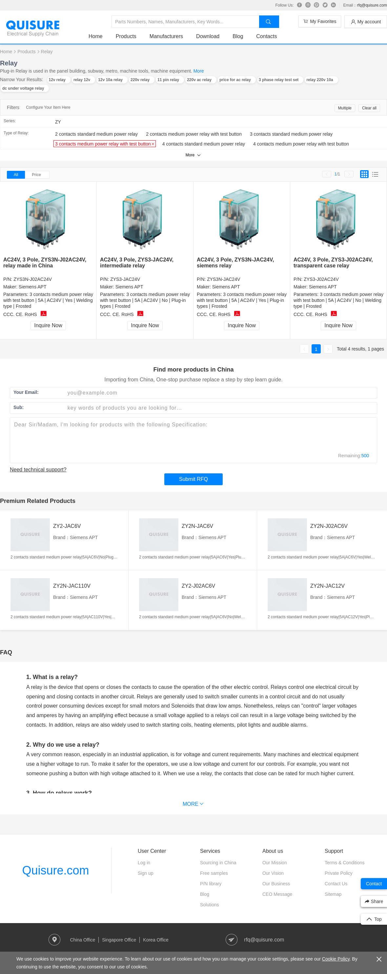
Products (126, 36)
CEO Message (277, 894)
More (199, 71)
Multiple (345, 108)
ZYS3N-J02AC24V (32, 279)
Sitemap (333, 894)
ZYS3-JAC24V (125, 279)
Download (207, 36)
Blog (238, 36)
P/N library (210, 883)
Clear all (369, 108)
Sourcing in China (218, 862)
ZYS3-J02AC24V (321, 279)
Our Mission (274, 862)
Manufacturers (166, 36)
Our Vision (273, 873)
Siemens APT (33, 286)
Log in (144, 862)
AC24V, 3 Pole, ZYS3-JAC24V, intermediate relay (136, 262)
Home (96, 36)
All (16, 174)
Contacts (266, 36)
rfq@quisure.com (372, 5)
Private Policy (339, 873)
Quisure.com (55, 870)
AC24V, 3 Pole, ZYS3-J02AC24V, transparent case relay (333, 262)
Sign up (145, 873)
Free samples (214, 873)
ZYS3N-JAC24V (223, 279)
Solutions (209, 904)
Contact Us (336, 883)
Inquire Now (48, 325)
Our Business (276, 883)
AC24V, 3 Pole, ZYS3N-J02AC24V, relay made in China (44, 262)
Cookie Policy (336, 959)
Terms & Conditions (344, 862)
